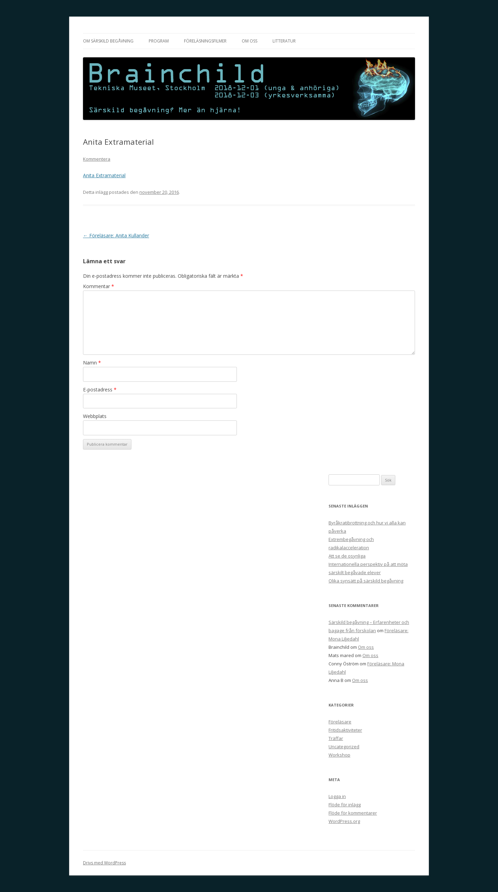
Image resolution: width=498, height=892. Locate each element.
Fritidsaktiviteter (345, 730)
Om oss (249, 41)
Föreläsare (340, 722)
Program (159, 41)
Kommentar (98, 286)
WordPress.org (344, 821)
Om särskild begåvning (108, 41)
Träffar (336, 738)
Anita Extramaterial (104, 175)
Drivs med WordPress (104, 863)
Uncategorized (344, 746)
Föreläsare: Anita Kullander (116, 235)
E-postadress (100, 389)
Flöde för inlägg (345, 804)
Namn (92, 362)
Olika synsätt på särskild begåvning (366, 581)
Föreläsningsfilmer (205, 41)
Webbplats (95, 416)
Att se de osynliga (347, 556)
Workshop (339, 755)
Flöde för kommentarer (353, 813)
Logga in (337, 796)
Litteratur (284, 41)
